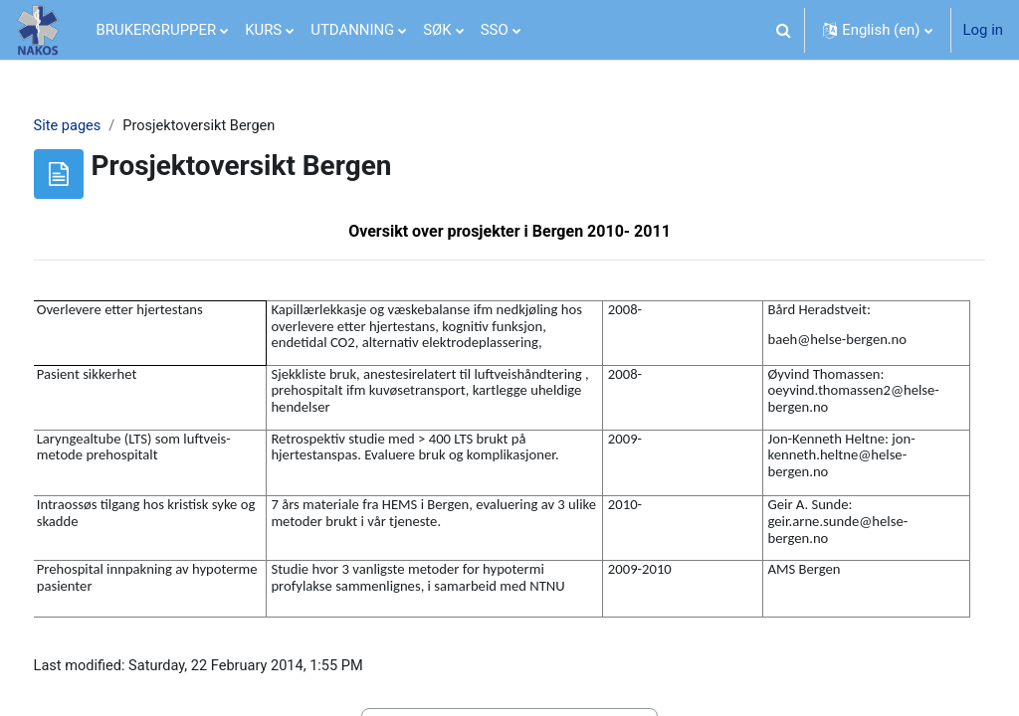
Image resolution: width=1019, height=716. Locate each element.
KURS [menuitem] (263, 30)
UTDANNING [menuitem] (352, 30)
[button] (783, 30)
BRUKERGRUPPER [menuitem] (157, 30)
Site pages (105, 126)
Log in (983, 30)
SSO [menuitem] (495, 30)
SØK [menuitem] (437, 30)
